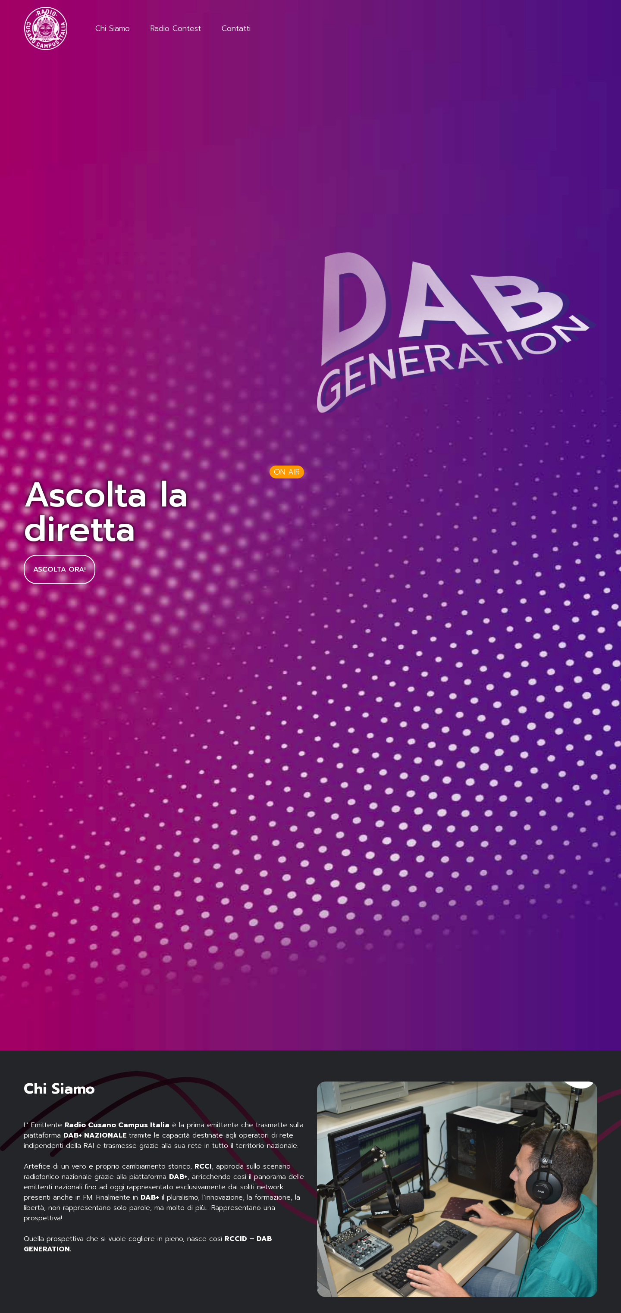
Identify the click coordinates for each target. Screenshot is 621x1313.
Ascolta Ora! (59, 569)
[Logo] (47, 28)
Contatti (236, 28)
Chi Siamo (112, 28)
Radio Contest (176, 28)
